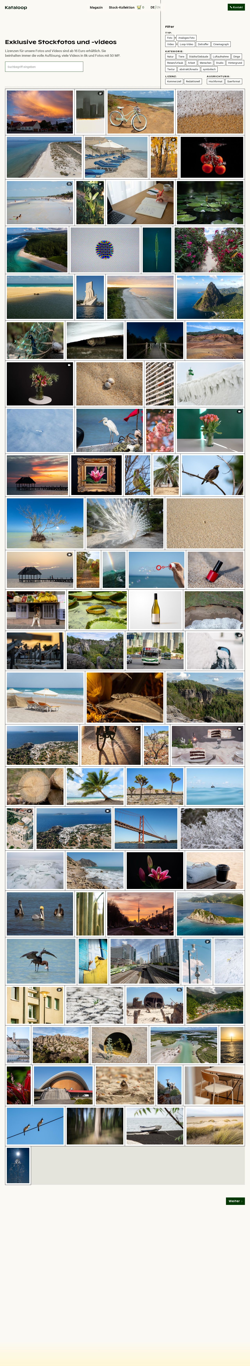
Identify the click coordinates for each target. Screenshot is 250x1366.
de (152, 7)
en (158, 7)
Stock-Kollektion (122, 7)
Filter (169, 26)
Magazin (96, 7)
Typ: (168, 32)
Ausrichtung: (218, 76)
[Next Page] (235, 1201)
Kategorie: (174, 51)
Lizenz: (171, 76)
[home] (16, 7)
